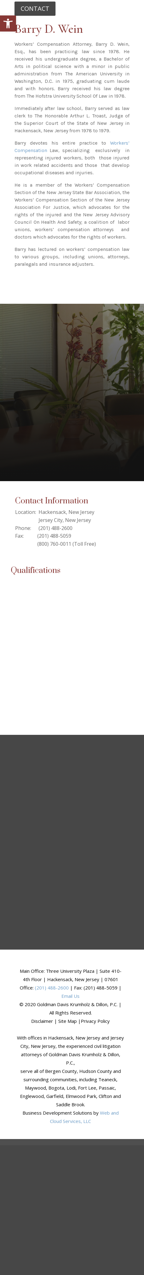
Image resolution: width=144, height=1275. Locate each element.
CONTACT (35, 8)
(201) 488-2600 (52, 988)
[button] (8, 23)
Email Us (70, 996)
